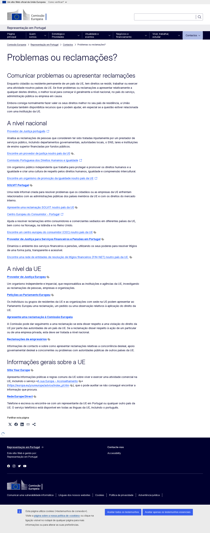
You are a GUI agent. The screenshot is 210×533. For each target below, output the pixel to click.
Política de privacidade (121, 495)
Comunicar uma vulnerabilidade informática (30, 495)
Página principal (11, 35)
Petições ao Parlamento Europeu (28, 294)
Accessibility (114, 453)
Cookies (99, 495)
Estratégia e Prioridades (58, 35)
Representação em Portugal (44, 44)
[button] (10, 424)
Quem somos (33, 35)
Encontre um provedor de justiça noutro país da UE (38, 153)
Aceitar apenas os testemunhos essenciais (167, 512)
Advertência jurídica (149, 495)
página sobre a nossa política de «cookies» (57, 515)
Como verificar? (57, 2)
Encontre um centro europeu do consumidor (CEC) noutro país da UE (50, 232)
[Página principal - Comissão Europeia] (31, 15)
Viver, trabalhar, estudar (160, 35)
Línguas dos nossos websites (74, 495)
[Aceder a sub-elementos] (46, 35)
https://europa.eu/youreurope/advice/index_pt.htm (38, 385)
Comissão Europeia (16, 44)
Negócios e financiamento (124, 35)
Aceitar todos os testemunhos (123, 512)
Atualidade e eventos (92, 35)
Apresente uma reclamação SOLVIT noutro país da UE (40, 207)
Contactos (191, 35)
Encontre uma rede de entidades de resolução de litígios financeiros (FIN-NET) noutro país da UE (68, 257)
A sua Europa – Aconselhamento (58, 381)
